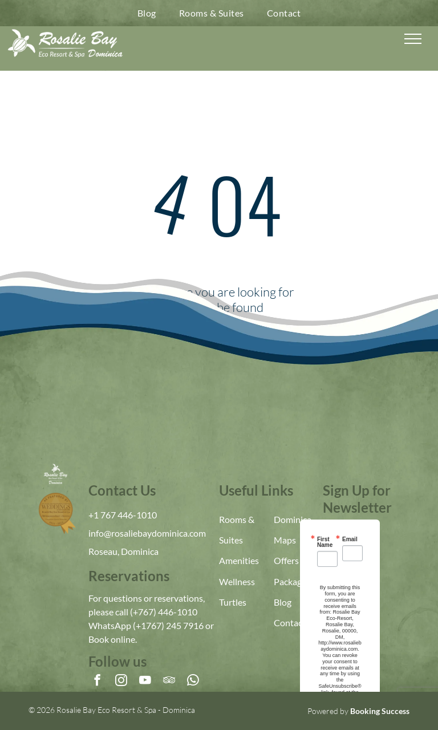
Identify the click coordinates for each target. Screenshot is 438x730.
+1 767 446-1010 (122, 514)
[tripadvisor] (169, 681)
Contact (290, 622)
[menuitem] (147, 13)
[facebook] (97, 681)
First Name (324, 542)
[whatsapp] (193, 681)
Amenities (239, 560)
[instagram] (121, 681)
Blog (282, 602)
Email (350, 539)
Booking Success (379, 711)
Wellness (237, 581)
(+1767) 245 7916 (168, 625)
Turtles (232, 602)
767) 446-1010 (167, 611)
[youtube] (145, 681)
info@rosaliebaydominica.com (147, 533)
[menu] (413, 39)
